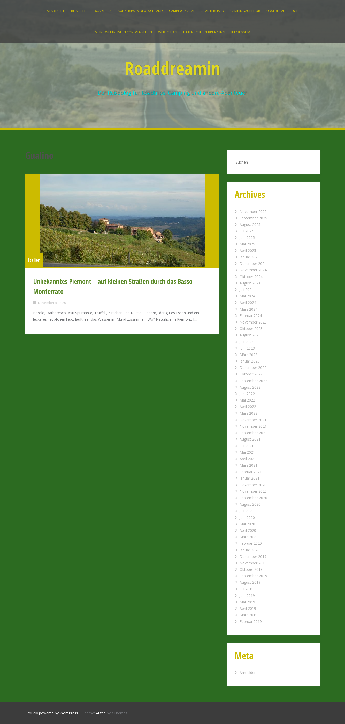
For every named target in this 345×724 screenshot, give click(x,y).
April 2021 (248, 458)
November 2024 (253, 269)
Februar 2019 (251, 621)
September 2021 (253, 432)
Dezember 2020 (253, 484)
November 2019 (253, 562)
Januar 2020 (249, 550)
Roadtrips (103, 10)
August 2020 (250, 504)
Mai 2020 (247, 523)
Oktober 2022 (251, 374)
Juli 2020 (247, 510)
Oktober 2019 (251, 569)
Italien (34, 260)
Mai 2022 (247, 400)
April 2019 (248, 608)
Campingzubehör (245, 10)
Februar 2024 (251, 315)
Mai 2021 (247, 452)
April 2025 (248, 250)
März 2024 (248, 309)
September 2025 (253, 217)
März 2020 (248, 536)
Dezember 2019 (253, 556)
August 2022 (250, 387)
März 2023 (248, 354)
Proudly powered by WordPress (51, 713)
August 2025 (250, 224)
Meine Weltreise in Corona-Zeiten (123, 32)
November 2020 (253, 491)
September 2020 (253, 497)
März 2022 (248, 413)
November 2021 (253, 426)
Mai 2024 (247, 296)
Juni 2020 (247, 517)
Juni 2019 (247, 595)
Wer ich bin (167, 32)
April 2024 (248, 302)
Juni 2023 (247, 348)
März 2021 (248, 465)
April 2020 (248, 530)
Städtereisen (212, 10)
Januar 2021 (249, 478)
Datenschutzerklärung (204, 32)
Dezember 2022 (253, 367)
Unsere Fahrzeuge (282, 10)
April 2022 (248, 406)
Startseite (56, 10)
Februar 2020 (251, 543)
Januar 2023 (249, 361)
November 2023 (253, 322)
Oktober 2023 (251, 328)
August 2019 (250, 582)
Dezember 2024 (253, 263)
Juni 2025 (247, 237)
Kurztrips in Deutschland (140, 10)
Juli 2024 (247, 289)
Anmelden (248, 672)
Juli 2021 (247, 445)
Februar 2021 (251, 471)
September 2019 (253, 575)
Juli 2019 (247, 589)
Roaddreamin (172, 68)
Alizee (101, 713)
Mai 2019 (247, 601)
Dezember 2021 (253, 419)
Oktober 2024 (251, 276)
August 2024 (250, 283)
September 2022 (253, 380)
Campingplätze (182, 10)
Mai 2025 (247, 244)
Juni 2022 (247, 393)
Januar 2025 (249, 257)
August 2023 (250, 335)
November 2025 (253, 211)
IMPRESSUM (240, 32)
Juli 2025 (247, 230)
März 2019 (248, 614)
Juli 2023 (247, 341)
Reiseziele (79, 10)
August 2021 (250, 439)
